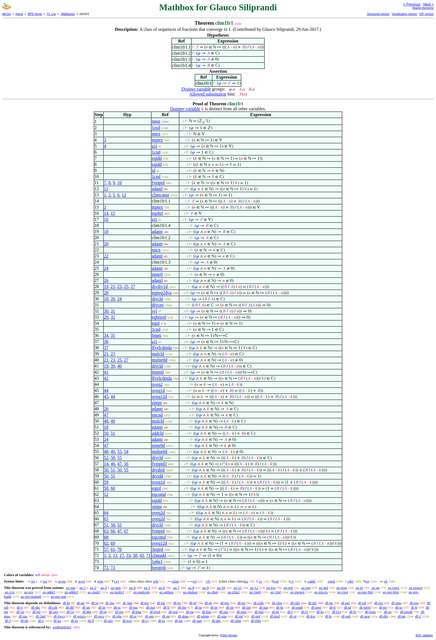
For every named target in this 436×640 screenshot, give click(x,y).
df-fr (414, 607)
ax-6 (161, 588)
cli (385, 581)
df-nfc (312, 603)
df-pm (149, 616)
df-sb (208, 603)
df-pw (182, 607)
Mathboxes (67, 14)
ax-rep (288, 588)
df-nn (401, 616)
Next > (428, 4)
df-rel (37, 612)
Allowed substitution (207, 94)
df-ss (117, 607)
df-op (230, 607)
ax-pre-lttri (365, 592)
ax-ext (270, 588)
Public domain (228, 635)
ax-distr (212, 592)
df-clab (258, 603)
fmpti (157, 335)
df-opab (297, 607)
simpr (157, 402)
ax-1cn (9, 592)
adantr (157, 231)
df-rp (74, 621)
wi (33, 581)
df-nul (150, 607)
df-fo (320, 612)
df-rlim (256, 621)
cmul (331, 581)
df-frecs (59, 616)
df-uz (57, 621)
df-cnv (53, 612)
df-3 (8, 621)
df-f (290, 612)
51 (113, 433)
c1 (292, 581)
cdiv (350, 581)
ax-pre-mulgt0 (31, 596)
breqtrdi (159, 567)
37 (106, 347)
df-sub (346, 616)
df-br (280, 607)
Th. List (51, 14)
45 (106, 396)
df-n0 (24, 621)
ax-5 (147, 588)
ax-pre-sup (58, 596)
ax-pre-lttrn (391, 592)
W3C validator (424, 635)
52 (106, 457)
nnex (156, 133)
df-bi (66, 603)
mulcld (158, 353)
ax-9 (205, 588)
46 (113, 463)
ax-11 (238, 588)
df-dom (183, 616)
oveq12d (159, 396)
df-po (383, 607)
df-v (20, 607)
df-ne (329, 603)
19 (106, 286)
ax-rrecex (321, 592)
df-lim (206, 612)
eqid (156, 323)
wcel (81, 581)
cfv (208, 581)
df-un (86, 607)
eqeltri (157, 213)
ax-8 (191, 588)
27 (133, 286)
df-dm (86, 612)
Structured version (378, 14)
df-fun (259, 612)
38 (135, 555)
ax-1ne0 (255, 592)
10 (119, 182)
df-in (101, 607)
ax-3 (103, 588)
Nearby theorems (423, 7)
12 (124, 194)
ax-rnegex (297, 592)
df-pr (214, 607)
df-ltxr (310, 616)
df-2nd (40, 616)
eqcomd (159, 494)
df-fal (161, 603)
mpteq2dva (162, 292)
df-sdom (203, 616)
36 (106, 341)
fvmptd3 (159, 463)
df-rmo (397, 603)
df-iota (241, 612)
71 (148, 555)
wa (45, 581)
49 (113, 421)
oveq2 (157, 384)
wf (195, 581)
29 (106, 317)
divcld (157, 298)
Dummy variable (185, 108)
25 (126, 286)
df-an (80, 603)
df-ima (137, 612)
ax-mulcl (94, 592)
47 (106, 414)
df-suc (224, 612)
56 (126, 463)
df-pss (133, 607)
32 (113, 317)
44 (106, 390)
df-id (347, 607)
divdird (158, 470)
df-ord (173, 612)
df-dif (70, 607)
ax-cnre (342, 592)
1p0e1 (157, 561)
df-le (328, 616)
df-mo (224, 603)
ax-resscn (415, 588)
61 (113, 549)
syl (154, 311)
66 (113, 531)
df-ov (388, 612)
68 (106, 537)
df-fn (275, 612)
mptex (157, 140)
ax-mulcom (141, 592)
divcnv (158, 304)
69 (113, 543)
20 (106, 243)
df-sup (221, 616)
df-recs (99, 616)
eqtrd (156, 488)
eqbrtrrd (159, 317)
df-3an (127, 603)
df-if (166, 607)
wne (100, 581)
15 (113, 213)
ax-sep (306, 588)
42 (106, 378)
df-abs (216, 621)
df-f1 (304, 612)
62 (106, 543)
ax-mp (70, 588)
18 (106, 231)
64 (106, 512)
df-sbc (35, 607)
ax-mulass (190, 592)
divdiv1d (160, 286)
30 (106, 311)
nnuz (156, 121)
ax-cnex (393, 588)
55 (119, 457)
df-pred (155, 612)
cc (260, 581)
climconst (160, 194)
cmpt (175, 581)
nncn (156, 250)
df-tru (144, 603)
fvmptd (158, 182)
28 (106, 292)
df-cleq (277, 603)
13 (115, 555)
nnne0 (157, 274)
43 (142, 555)
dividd (157, 476)
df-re (161, 621)
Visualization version (404, 14)
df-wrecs (79, 616)
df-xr (293, 616)
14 (106, 213)
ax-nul (323, 588)
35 (113, 335)
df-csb (53, 607)
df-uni (246, 607)
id (153, 170)
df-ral (362, 603)
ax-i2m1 (234, 592)
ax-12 (254, 588)
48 (106, 421)
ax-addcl (49, 592)
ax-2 (93, 588)
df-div (383, 616)
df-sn (198, 607)
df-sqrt (197, 621)
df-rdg (117, 616)
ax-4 (132, 588)
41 (106, 372)
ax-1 (83, 588)
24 (106, 268)
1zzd (156, 127)
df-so (399, 607)
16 (106, 219)
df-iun (263, 607)
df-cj (145, 621)
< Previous (411, 4)
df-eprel (365, 607)
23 (119, 286)
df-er (133, 616)
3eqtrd (157, 549)
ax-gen (116, 588)
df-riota (370, 612)
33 (128, 555)
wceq (62, 581)
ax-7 (176, 588)
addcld (158, 433)
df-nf (192, 603)
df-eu (241, 603)
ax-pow (341, 588)
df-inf (239, 616)
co (246, 581)
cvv (116, 581)
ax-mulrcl (117, 592)
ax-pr (359, 588)
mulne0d (159, 360)
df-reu (414, 603)
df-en (166, 616)
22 (106, 256)
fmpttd (158, 372)
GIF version (426, 14)
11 (106, 188)
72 (106, 567)
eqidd (157, 158)
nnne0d (158, 445)
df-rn (103, 612)
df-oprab (406, 612)
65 (106, 518)
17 (122, 555)
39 (113, 366)
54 (126, 451)
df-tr (332, 607)
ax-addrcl (71, 592)
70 (119, 549)
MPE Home (35, 14)
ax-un (375, 588)
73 (113, 567)
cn (367, 581)
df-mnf (275, 616)
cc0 (276, 581)
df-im (179, 621)
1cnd (156, 152)
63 (106, 531)
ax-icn (28, 592)
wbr (155, 581)
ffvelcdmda (162, 347)
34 (106, 335)
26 (106, 280)
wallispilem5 (62, 627)
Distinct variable (196, 89)
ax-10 (221, 588)
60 (113, 488)
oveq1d (158, 390)
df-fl (91, 621)
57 (106, 549)
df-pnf (256, 616)
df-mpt (316, 607)
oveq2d (158, 512)
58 (106, 488)
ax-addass (166, 592)
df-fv (352, 612)
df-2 (418, 616)
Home (19, 14)
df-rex (378, 603)
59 (106, 482)
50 (106, 433)
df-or (94, 603)
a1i (154, 146)
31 (113, 311)
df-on (190, 612)
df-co (70, 612)
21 (113, 286)
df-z (41, 621)
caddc (311, 581)
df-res (119, 612)
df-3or (110, 603)
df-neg (365, 616)
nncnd (157, 414)
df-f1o (336, 612)
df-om (23, 616)
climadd (159, 555)
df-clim (236, 621)
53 (119, 451)
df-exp (127, 621)
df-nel (345, 603)
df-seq (108, 621)
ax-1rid (275, 592)
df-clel (295, 603)
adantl (157, 188)
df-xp (20, 612)
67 (126, 531)
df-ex (177, 603)
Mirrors (6, 14)
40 (119, 366)
